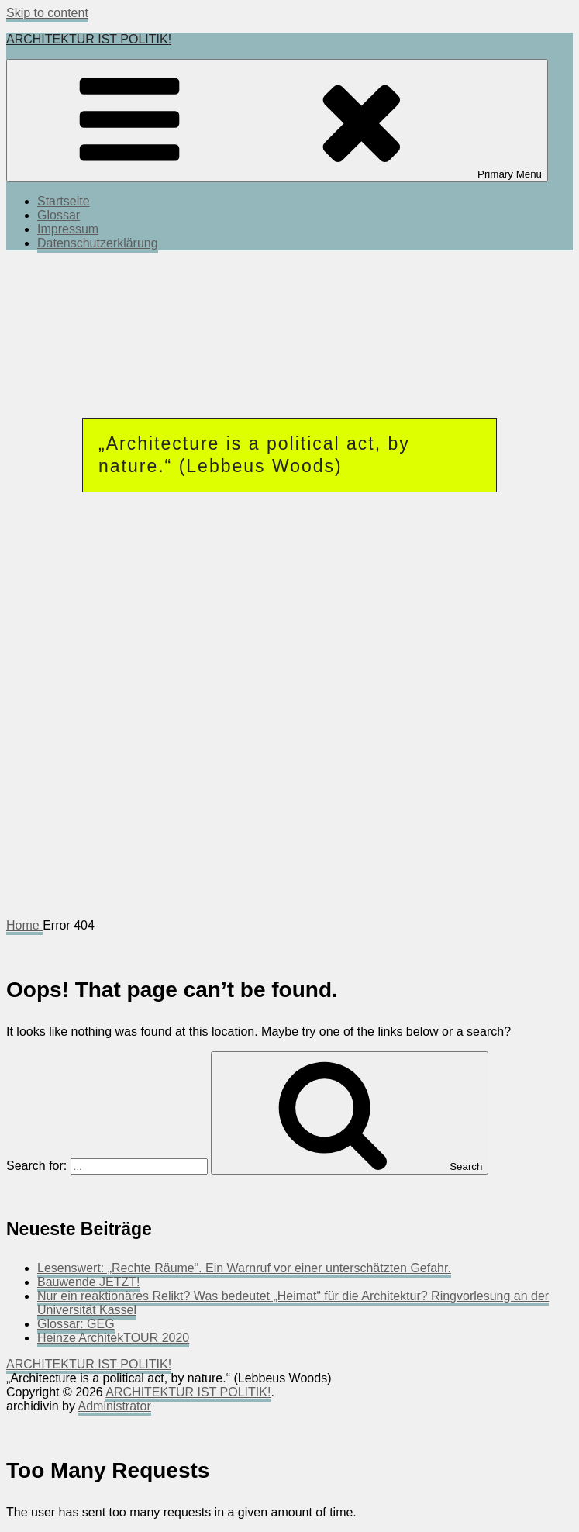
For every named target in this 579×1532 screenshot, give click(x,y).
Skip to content (47, 12)
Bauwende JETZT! (88, 1282)
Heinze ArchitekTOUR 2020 (113, 1337)
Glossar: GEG (76, 1323)
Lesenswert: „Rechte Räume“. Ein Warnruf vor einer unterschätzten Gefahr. (244, 1268)
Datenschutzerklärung (97, 243)
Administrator (114, 1406)
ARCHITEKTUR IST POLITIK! (88, 39)
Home (24, 925)
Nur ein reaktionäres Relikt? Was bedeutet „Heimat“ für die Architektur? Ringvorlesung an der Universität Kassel (293, 1302)
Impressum (67, 229)
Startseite (63, 201)
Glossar (58, 215)
